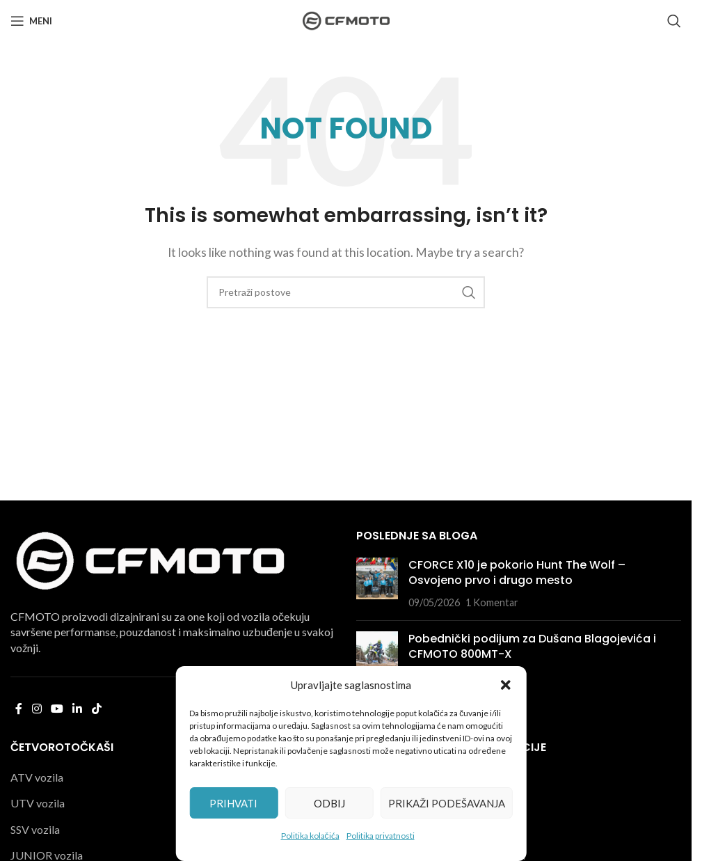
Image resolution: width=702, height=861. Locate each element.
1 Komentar (491, 602)
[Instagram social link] (36, 708)
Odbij (329, 803)
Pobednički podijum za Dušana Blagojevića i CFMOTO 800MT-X (532, 646)
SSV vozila (35, 829)
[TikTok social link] (96, 708)
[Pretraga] (674, 21)
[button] (506, 685)
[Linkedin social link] (77, 708)
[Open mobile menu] (31, 21)
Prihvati (233, 803)
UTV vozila (37, 802)
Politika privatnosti (380, 835)
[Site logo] (346, 19)
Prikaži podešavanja (446, 803)
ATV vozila (36, 777)
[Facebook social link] (18, 708)
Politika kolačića (310, 835)
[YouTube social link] (56, 708)
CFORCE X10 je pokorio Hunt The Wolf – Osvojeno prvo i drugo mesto (516, 572)
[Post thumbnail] (377, 584)
